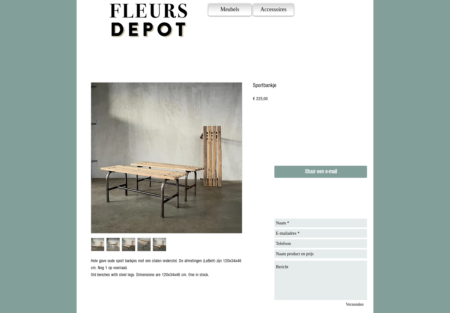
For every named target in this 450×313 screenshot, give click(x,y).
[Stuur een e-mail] (320, 172)
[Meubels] (229, 10)
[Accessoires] (273, 10)
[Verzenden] (354, 304)
